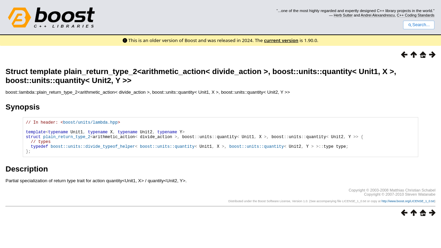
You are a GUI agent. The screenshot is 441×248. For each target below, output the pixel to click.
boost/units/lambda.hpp (90, 123)
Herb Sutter (343, 15)
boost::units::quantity (167, 152)
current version (281, 40)
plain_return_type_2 (66, 141)
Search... (419, 24)
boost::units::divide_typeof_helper (93, 152)
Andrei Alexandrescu (378, 15)
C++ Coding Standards (415, 15)
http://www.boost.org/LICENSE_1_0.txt (407, 208)
